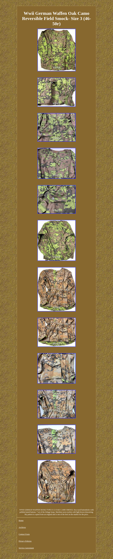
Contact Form (24, 534)
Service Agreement (26, 548)
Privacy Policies (25, 541)
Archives (22, 527)
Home (21, 520)
